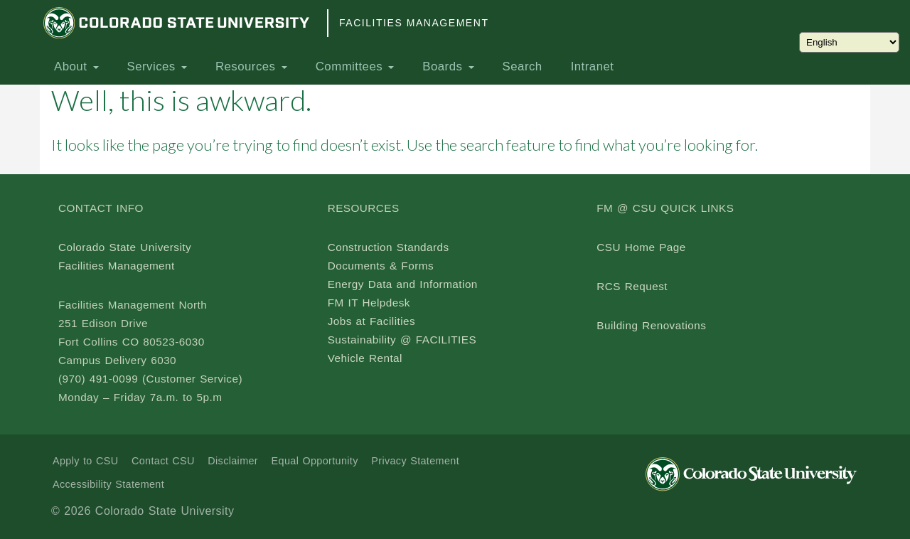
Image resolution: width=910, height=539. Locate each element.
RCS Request (632, 286)
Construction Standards (388, 247)
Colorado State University (124, 247)
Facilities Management (413, 22)
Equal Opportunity (315, 460)
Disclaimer (233, 460)
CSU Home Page (640, 247)
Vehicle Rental (365, 358)
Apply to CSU (85, 460)
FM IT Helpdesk (369, 303)
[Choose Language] (849, 42)
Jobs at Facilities (371, 321)
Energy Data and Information (403, 284)
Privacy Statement (415, 460)
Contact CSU (163, 460)
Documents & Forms (381, 266)
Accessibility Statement (108, 484)
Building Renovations (651, 325)
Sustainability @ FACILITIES (402, 339)
